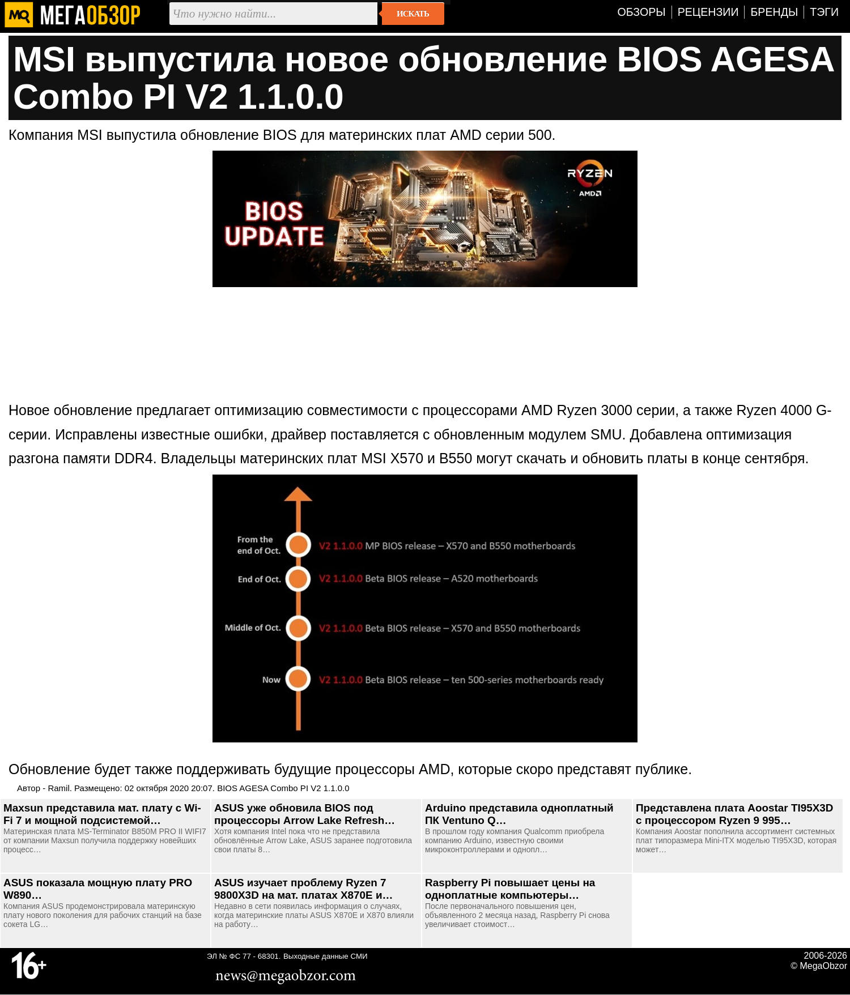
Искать (413, 13)
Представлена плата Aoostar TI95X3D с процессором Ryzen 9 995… (735, 814)
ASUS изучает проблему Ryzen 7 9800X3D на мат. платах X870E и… (303, 889)
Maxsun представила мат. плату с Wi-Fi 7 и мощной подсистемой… (102, 814)
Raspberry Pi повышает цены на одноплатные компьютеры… (510, 889)
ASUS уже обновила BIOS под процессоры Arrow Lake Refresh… (304, 814)
